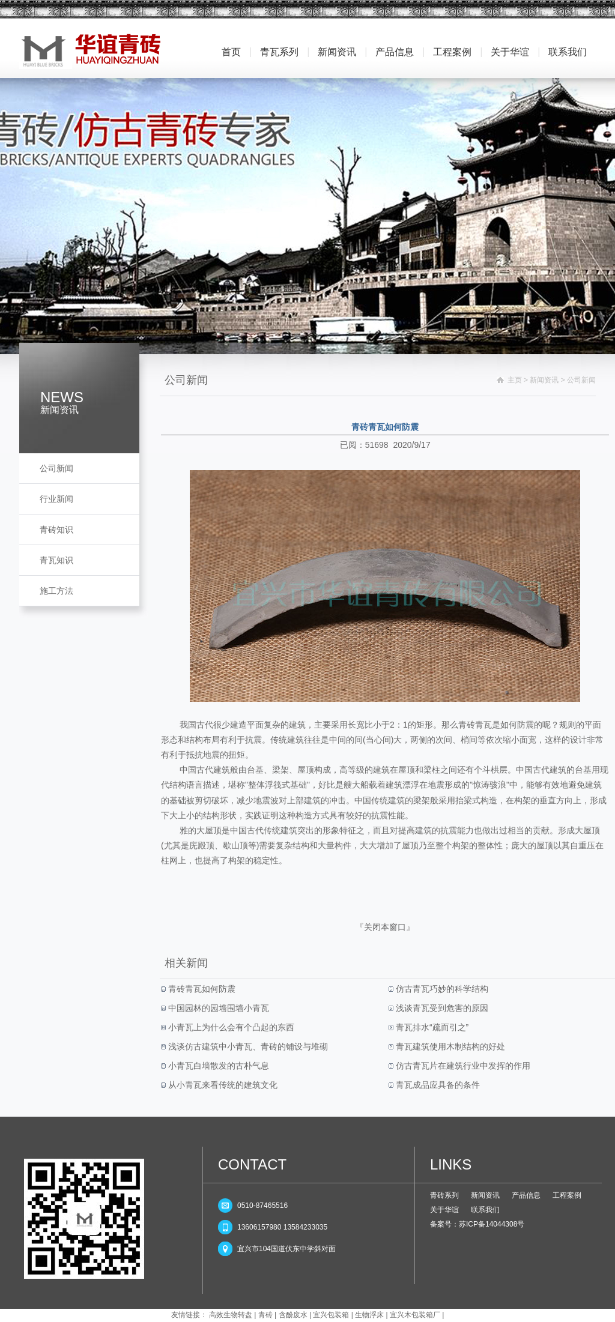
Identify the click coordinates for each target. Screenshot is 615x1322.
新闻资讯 (337, 52)
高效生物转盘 (230, 1315)
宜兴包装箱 (331, 1315)
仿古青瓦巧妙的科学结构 (440, 989)
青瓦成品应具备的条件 (436, 1085)
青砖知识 (56, 529)
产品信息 (394, 52)
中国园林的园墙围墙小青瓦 (217, 1008)
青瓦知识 (56, 560)
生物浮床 (369, 1315)
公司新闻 (56, 468)
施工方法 (56, 591)
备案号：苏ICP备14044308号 (477, 1224)
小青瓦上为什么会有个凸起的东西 (230, 1027)
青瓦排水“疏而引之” (430, 1027)
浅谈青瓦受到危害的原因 (440, 1008)
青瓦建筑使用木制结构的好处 (449, 1046)
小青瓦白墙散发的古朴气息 (217, 1065)
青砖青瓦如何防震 (200, 989)
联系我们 (567, 52)
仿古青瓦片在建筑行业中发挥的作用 (461, 1065)
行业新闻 (56, 499)
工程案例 (452, 52)
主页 (514, 380)
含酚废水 (293, 1315)
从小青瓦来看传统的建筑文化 (221, 1085)
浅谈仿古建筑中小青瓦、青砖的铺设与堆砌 (247, 1046)
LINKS (450, 1164)
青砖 (265, 1315)
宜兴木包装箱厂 (415, 1315)
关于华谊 (510, 52)
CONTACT (252, 1164)
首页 (231, 52)
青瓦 (483, 724)
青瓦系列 (279, 52)
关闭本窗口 (385, 927)
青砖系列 (444, 1195)
